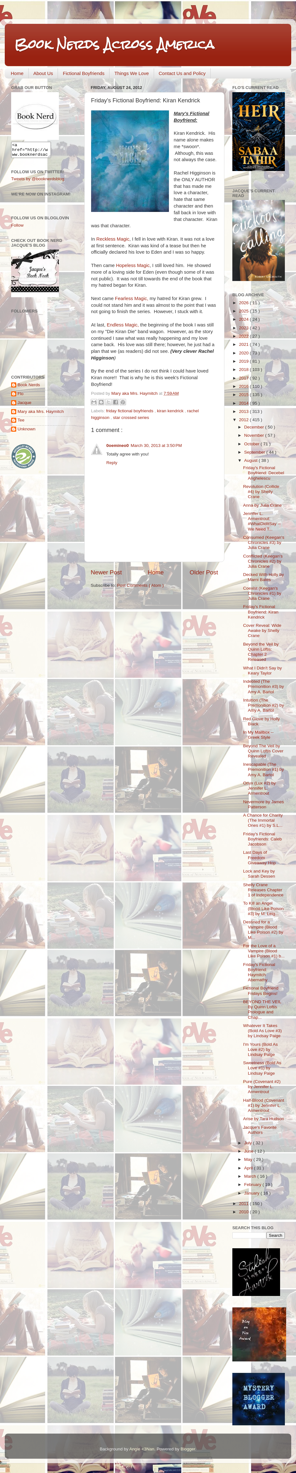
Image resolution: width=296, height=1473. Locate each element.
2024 (244, 319)
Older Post (204, 572)
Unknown (26, 431)
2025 (244, 311)
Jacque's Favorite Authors (260, 1130)
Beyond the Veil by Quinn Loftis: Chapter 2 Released (261, 652)
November (254, 435)
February (253, 1184)
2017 (244, 378)
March (250, 1176)
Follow (17, 228)
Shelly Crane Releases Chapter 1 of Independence (263, 889)
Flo (21, 396)
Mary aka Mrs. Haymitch (41, 414)
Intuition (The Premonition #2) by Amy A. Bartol (263, 705)
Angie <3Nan (141, 1449)
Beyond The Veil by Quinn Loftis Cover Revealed (263, 750)
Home (17, 73)
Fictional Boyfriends (83, 73)
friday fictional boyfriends (130, 410)
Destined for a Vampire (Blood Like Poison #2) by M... (263, 930)
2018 (244, 369)
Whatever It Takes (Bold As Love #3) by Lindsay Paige (262, 1030)
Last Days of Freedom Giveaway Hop (259, 857)
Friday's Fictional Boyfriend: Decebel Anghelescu (263, 472)
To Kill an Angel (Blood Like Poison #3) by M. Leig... (263, 908)
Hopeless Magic (133, 265)
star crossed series (131, 417)
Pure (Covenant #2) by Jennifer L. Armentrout (262, 1086)
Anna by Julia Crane (262, 505)
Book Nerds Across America (114, 44)
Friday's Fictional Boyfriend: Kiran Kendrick (260, 611)
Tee (21, 423)
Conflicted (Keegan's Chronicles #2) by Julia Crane (263, 561)
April (249, 1168)
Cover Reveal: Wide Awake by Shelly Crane (262, 630)
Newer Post (106, 572)
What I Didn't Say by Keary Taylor (262, 670)
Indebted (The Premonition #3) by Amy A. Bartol (263, 686)
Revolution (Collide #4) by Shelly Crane (261, 491)
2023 (244, 327)
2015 (244, 394)
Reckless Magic (113, 239)
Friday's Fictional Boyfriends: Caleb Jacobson (262, 839)
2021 (244, 344)
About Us (43, 73)
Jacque (25, 405)
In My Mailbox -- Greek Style (258, 735)
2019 (244, 361)
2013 (244, 411)
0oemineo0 (117, 445)
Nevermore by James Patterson (263, 804)
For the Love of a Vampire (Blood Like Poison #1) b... (264, 950)
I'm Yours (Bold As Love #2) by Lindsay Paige (260, 1049)
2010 (244, 1211)
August (251, 460)
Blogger (187, 1449)
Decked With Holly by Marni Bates (263, 577)
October (252, 444)
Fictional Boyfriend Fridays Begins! (260, 991)
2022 (244, 336)
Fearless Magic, (131, 298)
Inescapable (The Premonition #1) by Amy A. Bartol (263, 769)
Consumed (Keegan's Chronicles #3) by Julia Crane (263, 542)
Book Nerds (29, 387)
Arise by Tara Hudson (263, 1118)
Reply (111, 462)
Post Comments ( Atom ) (140, 585)
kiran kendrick (171, 410)
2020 (244, 353)
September (255, 452)
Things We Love (131, 73)
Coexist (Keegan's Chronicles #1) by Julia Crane (262, 593)
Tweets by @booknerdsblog (37, 181)
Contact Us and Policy (182, 73)
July (248, 1143)
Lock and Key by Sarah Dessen (259, 874)
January (252, 1193)
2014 (244, 403)
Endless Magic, (123, 324)
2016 (244, 386)
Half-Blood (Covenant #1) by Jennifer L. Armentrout (263, 1105)
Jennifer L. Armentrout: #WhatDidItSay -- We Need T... (262, 521)
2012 (244, 419)
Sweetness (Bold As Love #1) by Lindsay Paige (262, 1067)
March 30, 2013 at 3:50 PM (156, 445)
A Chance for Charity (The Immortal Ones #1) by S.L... (263, 820)
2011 (244, 1203)
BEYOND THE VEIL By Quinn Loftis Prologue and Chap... (262, 1009)
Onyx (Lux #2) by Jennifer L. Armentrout (259, 788)
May (248, 1159)
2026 (244, 302)
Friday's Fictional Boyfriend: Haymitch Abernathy (259, 972)
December (254, 427)
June (249, 1151)
